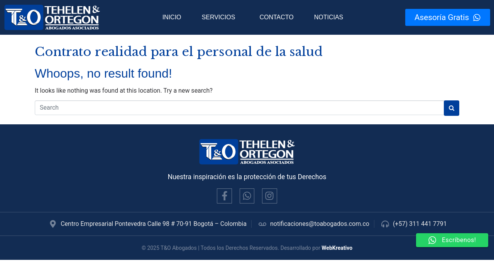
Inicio (171, 17)
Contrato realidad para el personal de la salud (179, 51)
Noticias (328, 17)
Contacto (276, 17)
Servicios (218, 17)
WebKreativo (336, 248)
